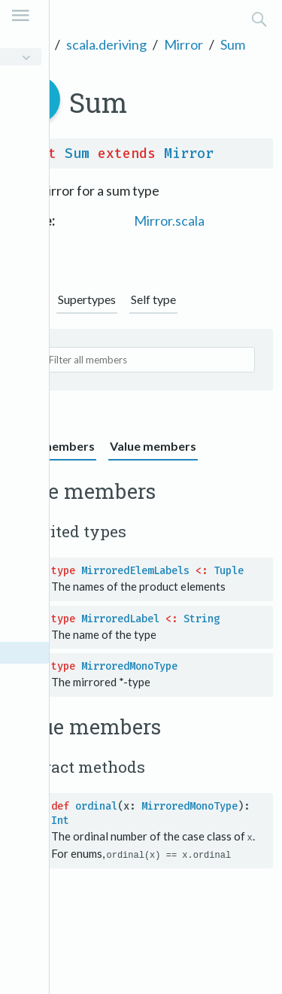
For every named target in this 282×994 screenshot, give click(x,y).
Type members (53, 446)
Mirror (183, 44)
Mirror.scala (169, 220)
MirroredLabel (120, 619)
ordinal (96, 806)
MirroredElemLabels (135, 571)
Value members (153, 446)
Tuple (229, 571)
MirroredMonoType (129, 666)
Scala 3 (29, 44)
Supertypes (87, 299)
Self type (153, 299)
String (201, 619)
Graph (27, 299)
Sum (232, 44)
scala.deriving (106, 44)
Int (60, 820)
